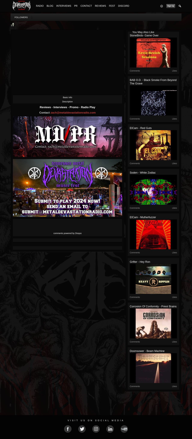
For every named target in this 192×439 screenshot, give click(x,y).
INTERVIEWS (63, 6)
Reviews (46, 107)
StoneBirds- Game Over (144, 35)
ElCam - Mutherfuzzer (143, 217)
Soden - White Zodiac (143, 172)
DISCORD (123, 6)
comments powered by (67, 233)
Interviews (60, 107)
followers (21, 17)
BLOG (50, 6)
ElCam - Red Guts (141, 128)
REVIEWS (100, 6)
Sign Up (170, 6)
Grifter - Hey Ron (140, 261)
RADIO (40, 6)
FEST (112, 6)
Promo (74, 107)
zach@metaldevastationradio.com (73, 112)
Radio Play (88, 107)
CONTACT (86, 6)
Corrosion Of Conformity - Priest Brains (153, 306)
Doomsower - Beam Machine (147, 351)
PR (75, 6)
